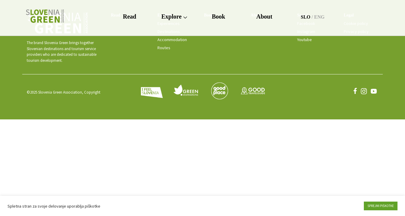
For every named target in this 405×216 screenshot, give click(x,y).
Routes (163, 47)
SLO (305, 17)
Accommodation (172, 39)
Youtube (304, 39)
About (264, 16)
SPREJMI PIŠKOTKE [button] (380, 206)
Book (218, 16)
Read (129, 16)
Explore (174, 16)
